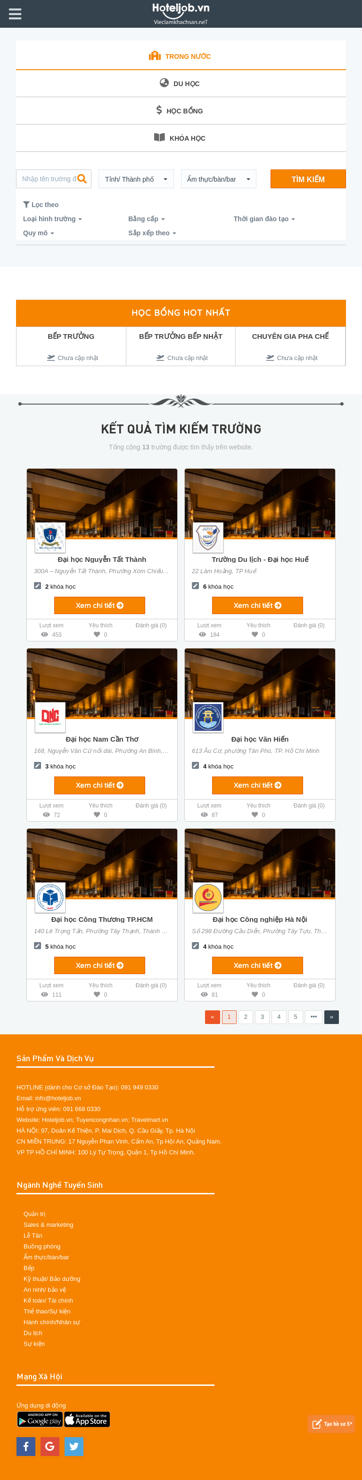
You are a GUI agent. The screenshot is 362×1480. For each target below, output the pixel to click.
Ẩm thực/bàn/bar (46, 1257)
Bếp (29, 1268)
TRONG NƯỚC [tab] (180, 55)
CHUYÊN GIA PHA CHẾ (290, 336)
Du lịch (33, 1332)
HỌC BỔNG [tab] (179, 110)
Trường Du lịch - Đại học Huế (260, 559)
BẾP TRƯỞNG (71, 336)
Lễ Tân (33, 1235)
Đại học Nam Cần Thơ (102, 739)
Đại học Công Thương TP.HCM (102, 919)
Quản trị (34, 1213)
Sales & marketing (49, 1224)
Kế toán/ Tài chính (48, 1300)
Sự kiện (34, 1343)
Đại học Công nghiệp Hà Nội (260, 919)
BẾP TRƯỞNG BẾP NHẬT (180, 336)
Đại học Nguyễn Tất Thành (102, 559)
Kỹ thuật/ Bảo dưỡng (52, 1278)
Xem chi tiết (99, 605)
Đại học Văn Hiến (260, 739)
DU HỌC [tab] (179, 83)
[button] (136, 179)
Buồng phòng (42, 1246)
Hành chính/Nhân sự (52, 1322)
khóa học (54, 586)
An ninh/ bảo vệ (45, 1289)
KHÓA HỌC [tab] (180, 137)
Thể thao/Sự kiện (47, 1311)
